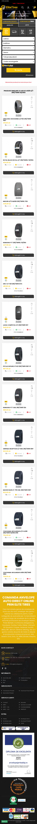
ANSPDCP (23, 709)
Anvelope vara (7, 723)
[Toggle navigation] (35, 1)
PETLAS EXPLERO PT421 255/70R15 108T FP (17, 366)
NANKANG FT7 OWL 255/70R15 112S (14, 407)
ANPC (4, 705)
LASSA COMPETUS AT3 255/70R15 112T (15, 325)
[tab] (9, 25)
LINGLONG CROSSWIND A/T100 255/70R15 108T (17, 119)
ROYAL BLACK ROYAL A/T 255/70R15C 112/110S (18, 160)
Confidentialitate (25, 707)
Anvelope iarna (25, 719)
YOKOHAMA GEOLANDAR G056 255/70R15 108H (17, 573)
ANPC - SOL (6, 709)
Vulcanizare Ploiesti (8, 691)
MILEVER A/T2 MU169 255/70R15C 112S (15, 201)
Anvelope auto (7, 721)
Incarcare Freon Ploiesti (27, 691)
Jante (22, 723)
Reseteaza (29, 75)
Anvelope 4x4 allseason (23, 14)
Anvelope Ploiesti (26, 721)
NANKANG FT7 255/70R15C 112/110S (14, 243)
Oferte (5, 719)
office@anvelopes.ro (15, 664)
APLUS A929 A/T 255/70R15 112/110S (18, 16)
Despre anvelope (26, 678)
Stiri (4, 682)
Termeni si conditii (26, 705)
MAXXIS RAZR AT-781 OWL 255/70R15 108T (17, 490)
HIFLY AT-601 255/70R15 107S (12, 284)
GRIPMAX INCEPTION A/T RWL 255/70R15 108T (18, 449)
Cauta (18, 70)
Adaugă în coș (18, 131)
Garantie (23, 702)
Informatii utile (7, 678)
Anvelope (11, 14)
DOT (29, 125)
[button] (23, 7)
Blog (4, 680)
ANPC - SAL (6, 707)
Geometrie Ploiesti (8, 693)
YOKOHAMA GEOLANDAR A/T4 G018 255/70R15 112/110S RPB (15, 532)
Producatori (24, 680)
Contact (5, 702)
